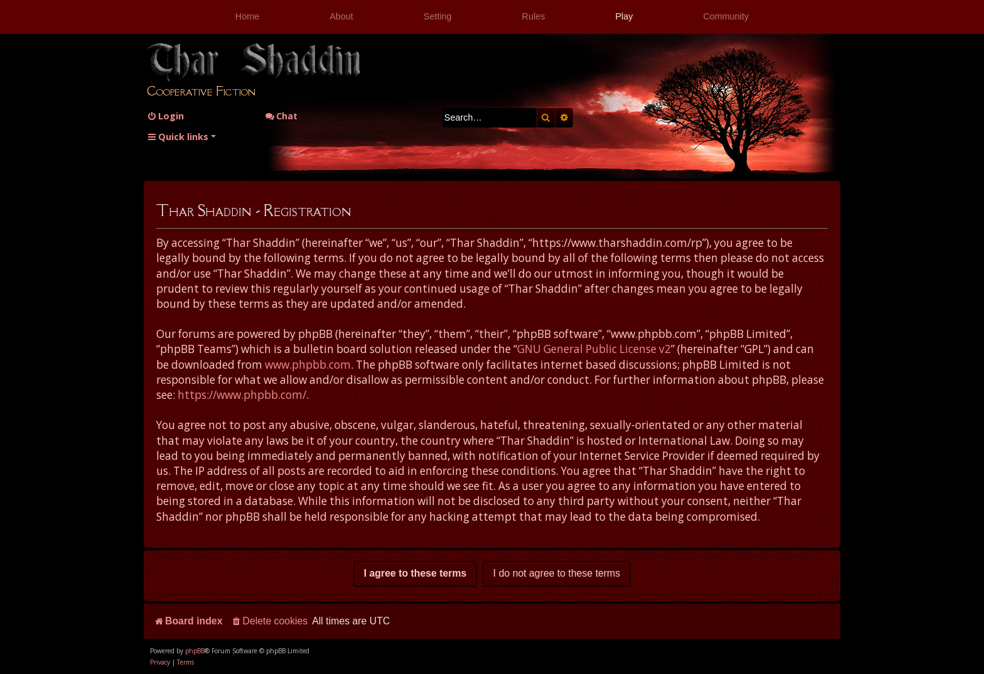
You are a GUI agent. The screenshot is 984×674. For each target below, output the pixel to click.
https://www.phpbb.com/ (242, 395)
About (341, 16)
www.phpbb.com (308, 364)
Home (247, 16)
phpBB (195, 650)
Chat (281, 116)
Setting (438, 16)
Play (624, 16)
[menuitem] (165, 116)
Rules (533, 16)
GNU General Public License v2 (594, 349)
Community (726, 16)
